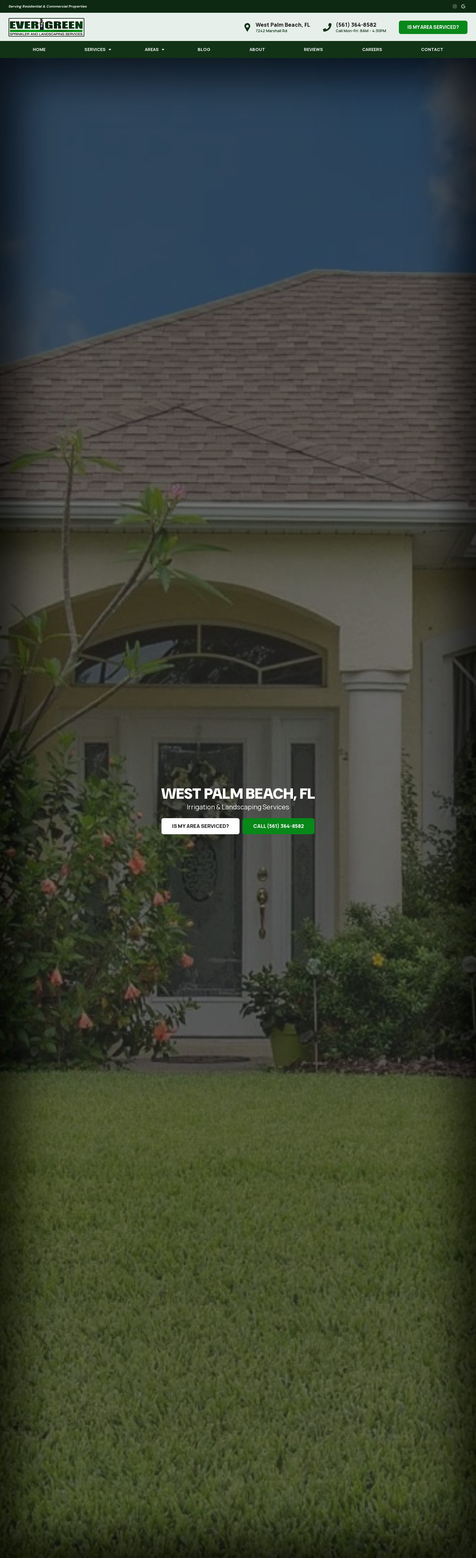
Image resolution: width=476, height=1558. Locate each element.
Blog (204, 49)
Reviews (313, 49)
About (257, 49)
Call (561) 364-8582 (278, 825)
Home (39, 49)
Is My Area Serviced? (433, 27)
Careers (372, 49)
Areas (152, 49)
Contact (432, 49)
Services (95, 49)
